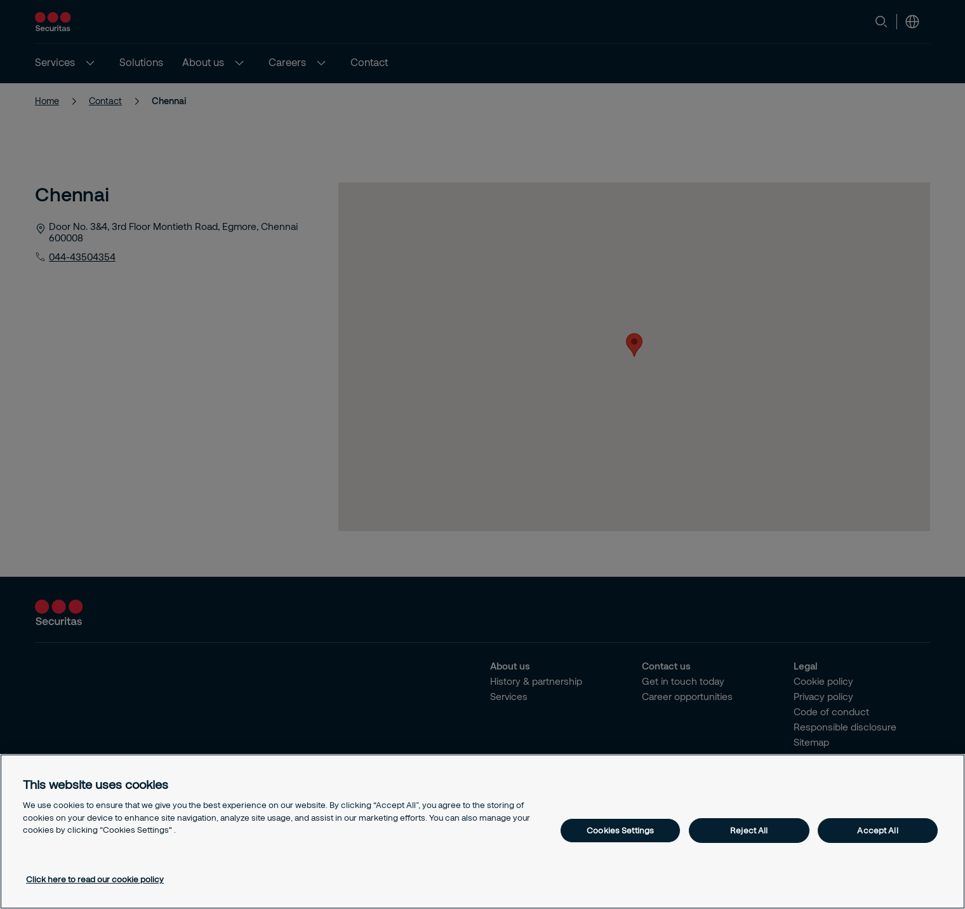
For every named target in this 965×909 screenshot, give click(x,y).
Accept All (877, 830)
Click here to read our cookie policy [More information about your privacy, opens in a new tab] (95, 879)
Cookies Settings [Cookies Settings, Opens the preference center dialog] (620, 830)
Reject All (749, 830)
